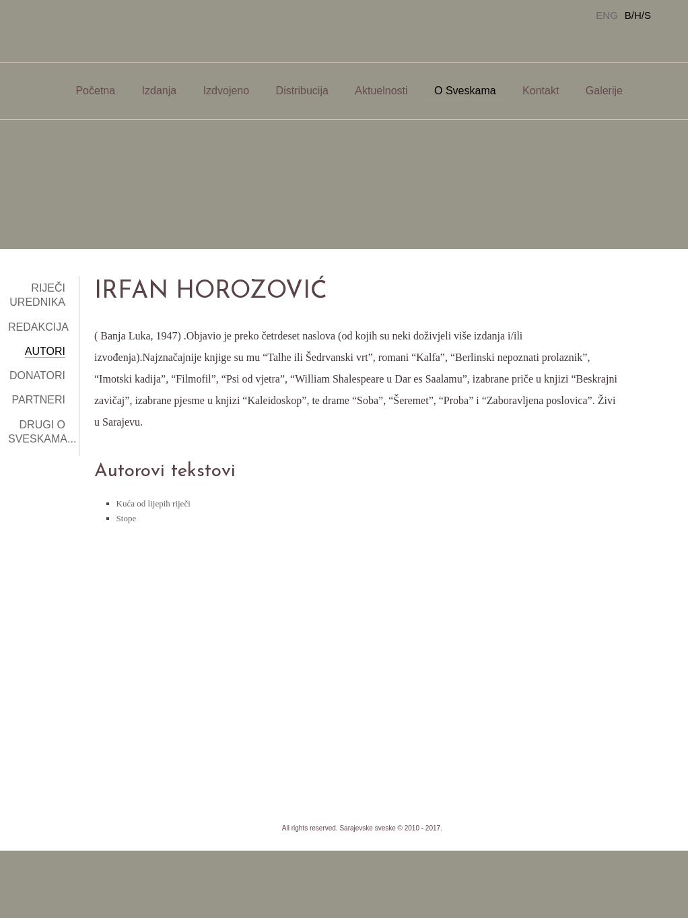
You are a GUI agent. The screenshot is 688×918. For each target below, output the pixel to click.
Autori (45, 351)
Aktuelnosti (381, 90)
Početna (95, 90)
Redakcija (38, 327)
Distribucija (302, 90)
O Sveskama (465, 90)
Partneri (38, 399)
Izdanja (159, 90)
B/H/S (638, 15)
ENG (607, 15)
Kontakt (540, 90)
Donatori (37, 375)
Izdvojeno (226, 90)
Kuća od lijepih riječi (153, 503)
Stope (126, 518)
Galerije (604, 90)
